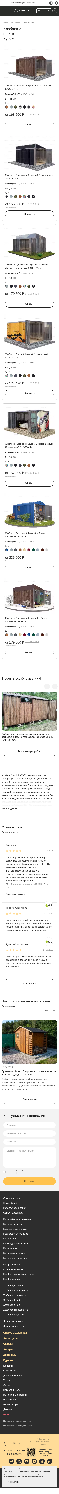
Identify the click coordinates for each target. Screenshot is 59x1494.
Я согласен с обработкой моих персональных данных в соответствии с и (29, 1172)
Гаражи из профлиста (14, 1253)
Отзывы (7, 1385)
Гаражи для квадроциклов (16, 1243)
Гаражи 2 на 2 (10, 1239)
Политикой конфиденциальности (30, 1476)
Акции (6, 1414)
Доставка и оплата (12, 1375)
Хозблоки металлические (16, 1290)
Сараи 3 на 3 (10, 1203)
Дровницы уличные (13, 1321)
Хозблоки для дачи (13, 1285)
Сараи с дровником (13, 1213)
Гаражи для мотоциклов (15, 1234)
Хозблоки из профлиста (15, 1310)
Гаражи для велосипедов (16, 1258)
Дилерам (8, 1409)
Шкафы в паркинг (12, 1264)
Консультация (44, 11)
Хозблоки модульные (14, 1314)
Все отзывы (10, 832)
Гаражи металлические (15, 1229)
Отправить (29, 1181)
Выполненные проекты (15, 1395)
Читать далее (9, 808)
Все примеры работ (29, 751)
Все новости (10, 1006)
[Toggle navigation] (4, 11)
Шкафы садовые (11, 1279)
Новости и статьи (12, 1390)
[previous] (47, 686)
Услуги (6, 1380)
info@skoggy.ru (14, 1454)
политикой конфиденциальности (17, 1173)
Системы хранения (15, 1332)
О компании (9, 1370)
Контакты (8, 1366)
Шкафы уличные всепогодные (18, 1274)
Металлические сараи (14, 1208)
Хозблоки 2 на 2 (11, 1305)
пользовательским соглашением (39, 1173)
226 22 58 (14, 1450)
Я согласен (14, 1482)
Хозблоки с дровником (14, 1295)
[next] (55, 686)
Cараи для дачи (11, 1198)
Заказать (29, 124)
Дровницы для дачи (13, 1326)
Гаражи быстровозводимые (17, 1219)
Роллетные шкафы (13, 1269)
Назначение (9, 1399)
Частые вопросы (11, 1404)
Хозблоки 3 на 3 (11, 1300)
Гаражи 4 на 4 (10, 1248)
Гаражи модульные (13, 1224)
